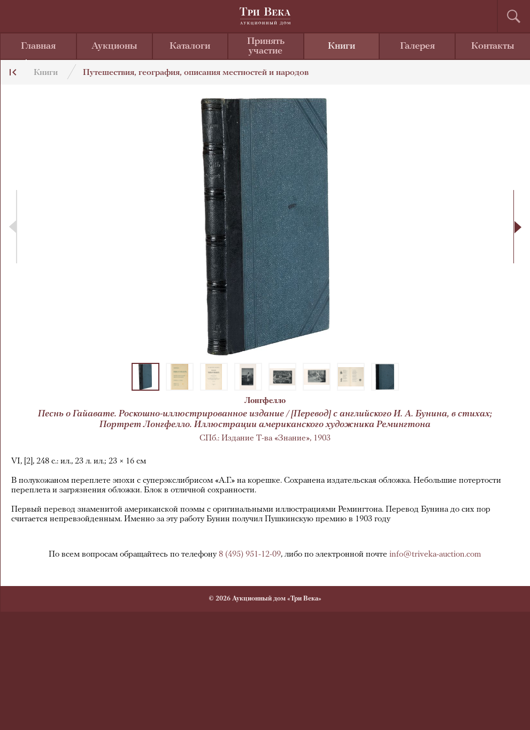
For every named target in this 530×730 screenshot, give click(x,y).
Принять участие (266, 46)
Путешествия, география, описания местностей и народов (196, 73)
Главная (38, 46)
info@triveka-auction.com (435, 554)
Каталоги (190, 46)
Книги (341, 46)
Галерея (417, 46)
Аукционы (114, 46)
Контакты (492, 46)
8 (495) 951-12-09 (250, 554)
